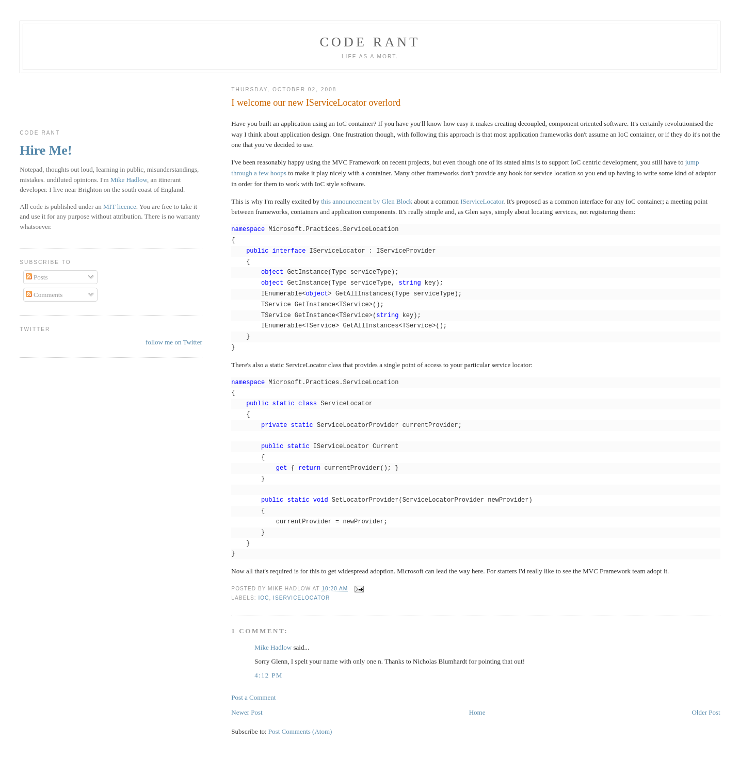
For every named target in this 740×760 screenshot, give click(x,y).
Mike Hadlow (273, 647)
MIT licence (119, 206)
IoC (263, 598)
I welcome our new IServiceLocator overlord (315, 102)
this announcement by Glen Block (366, 201)
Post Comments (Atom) (300, 731)
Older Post (705, 712)
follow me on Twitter (174, 342)
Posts (37, 277)
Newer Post (246, 712)
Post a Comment (253, 697)
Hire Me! (46, 150)
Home (477, 712)
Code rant (370, 42)
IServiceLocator (481, 201)
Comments (44, 295)
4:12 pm (268, 675)
